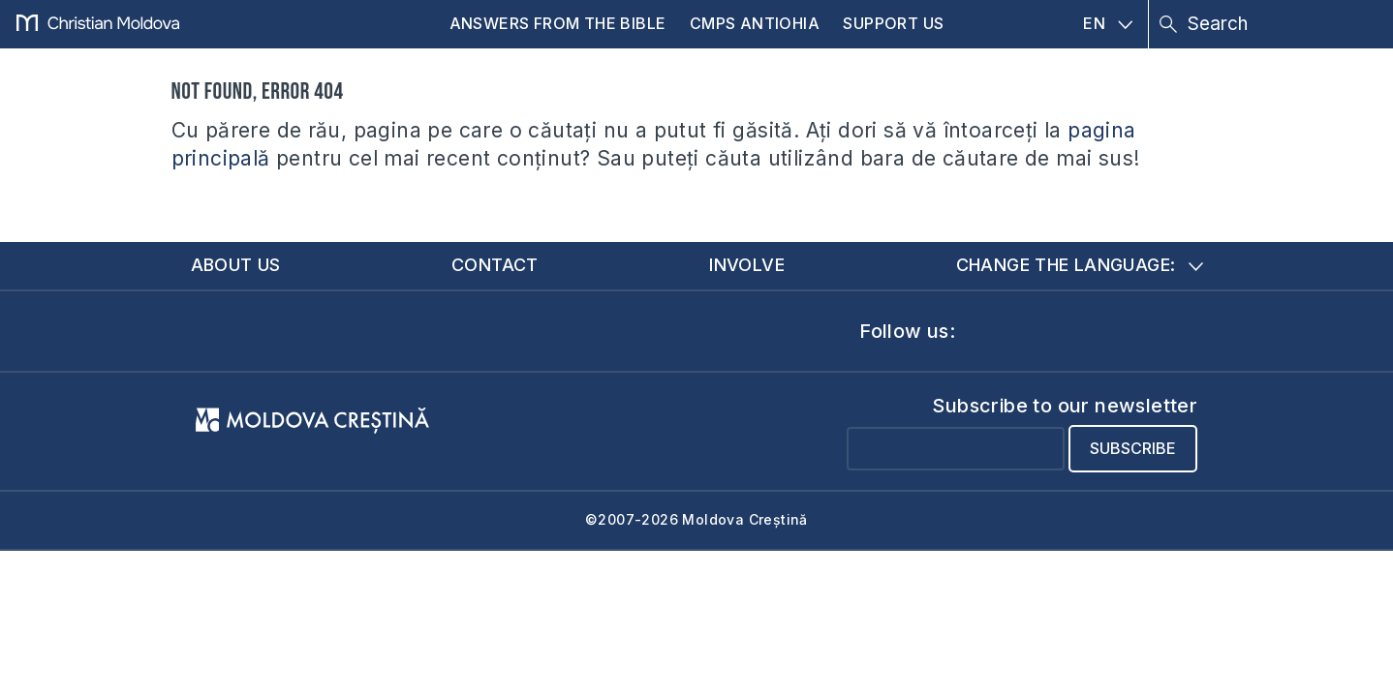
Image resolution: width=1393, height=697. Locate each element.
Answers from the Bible (557, 23)
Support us (893, 23)
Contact (495, 265)
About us (236, 265)
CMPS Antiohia (755, 23)
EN (1107, 23)
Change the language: (1079, 265)
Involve (747, 265)
